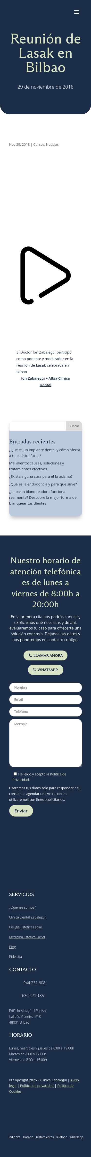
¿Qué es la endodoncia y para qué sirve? (43, 484)
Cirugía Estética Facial (25, 927)
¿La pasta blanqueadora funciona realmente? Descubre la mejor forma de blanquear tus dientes (43, 497)
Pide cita (15, 956)
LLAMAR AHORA (48, 655)
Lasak (41, 365)
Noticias (52, 144)
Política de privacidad (37, 1085)
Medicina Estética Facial (27, 937)
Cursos (38, 144)
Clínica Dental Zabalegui (27, 917)
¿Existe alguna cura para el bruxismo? (41, 476)
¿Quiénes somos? (22, 907)
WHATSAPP (48, 669)
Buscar (73, 426)
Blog (12, 947)
